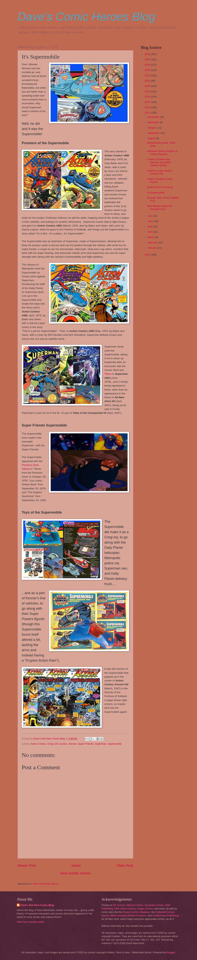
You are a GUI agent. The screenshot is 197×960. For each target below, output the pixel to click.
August (152, 138)
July (150, 215)
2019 (148, 91)
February (153, 242)
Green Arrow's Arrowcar (160, 187)
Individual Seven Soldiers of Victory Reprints (162, 152)
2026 (148, 54)
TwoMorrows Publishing (165, 915)
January (152, 247)
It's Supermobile (156, 192)
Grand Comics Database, (137, 912)
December (154, 117)
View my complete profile (30, 921)
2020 (148, 86)
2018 (148, 96)
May (150, 226)
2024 (148, 64)
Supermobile (115, 743)
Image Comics (145, 908)
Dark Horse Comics (125, 908)
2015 (148, 112)
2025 (148, 59)
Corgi (50, 743)
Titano (108, 373)
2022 (148, 75)
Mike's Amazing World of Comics (128, 915)
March (151, 237)
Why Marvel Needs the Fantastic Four (159, 207)
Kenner (73, 743)
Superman (100, 743)
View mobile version (75, 873)
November (154, 122)
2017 (148, 102)
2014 (148, 254)
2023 (148, 70)
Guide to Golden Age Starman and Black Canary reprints (159, 162)
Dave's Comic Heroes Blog (86, 16)
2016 (148, 107)
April (150, 231)
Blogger (171, 952)
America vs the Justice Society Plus (159, 172)
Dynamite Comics (154, 905)
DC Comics (61, 743)
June (151, 221)
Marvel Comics (135, 905)
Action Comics (38, 743)
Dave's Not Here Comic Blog (37, 905)
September (154, 133)
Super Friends (85, 743)
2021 (148, 80)
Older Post (125, 866)
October (152, 127)
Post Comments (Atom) (46, 883)
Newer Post (27, 866)
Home (76, 866)
